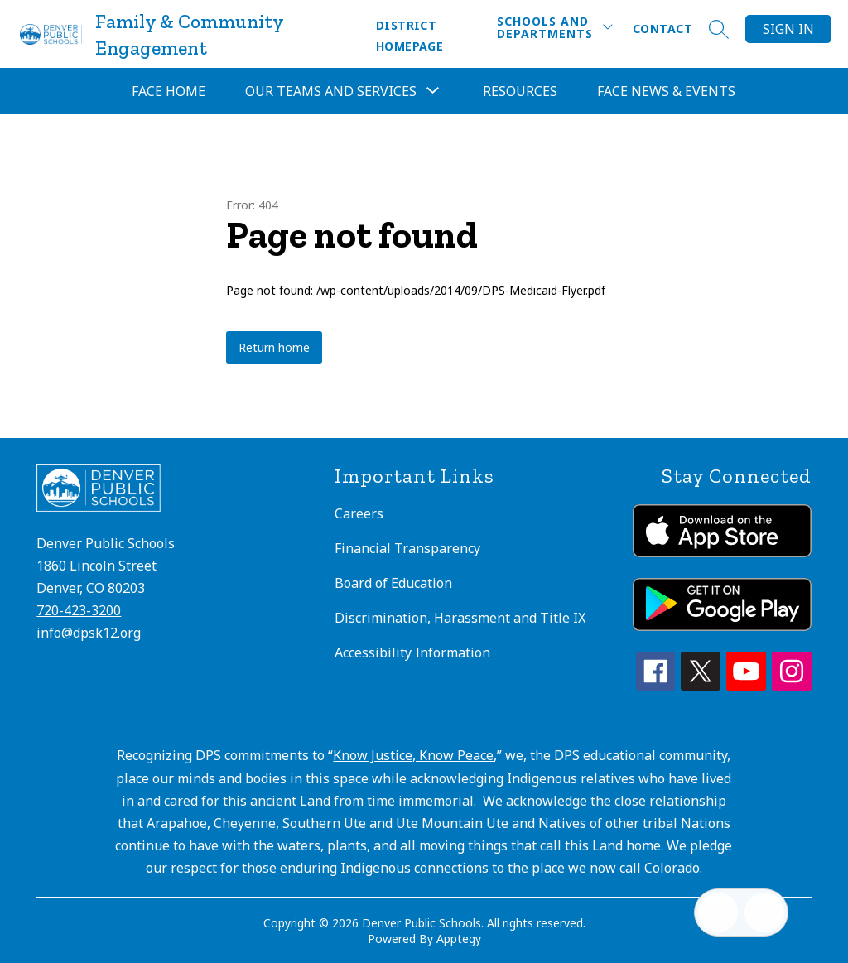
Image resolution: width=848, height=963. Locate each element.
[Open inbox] (718, 912)
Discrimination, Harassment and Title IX (460, 618)
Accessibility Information (412, 652)
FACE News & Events (666, 91)
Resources (520, 91)
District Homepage (409, 35)
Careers (359, 513)
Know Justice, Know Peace (413, 755)
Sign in (788, 29)
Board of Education (393, 583)
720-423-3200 (78, 610)
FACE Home (168, 91)
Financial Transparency (407, 548)
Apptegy (458, 938)
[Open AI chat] (764, 912)
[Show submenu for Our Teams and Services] (331, 91)
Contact (662, 28)
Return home (274, 347)
